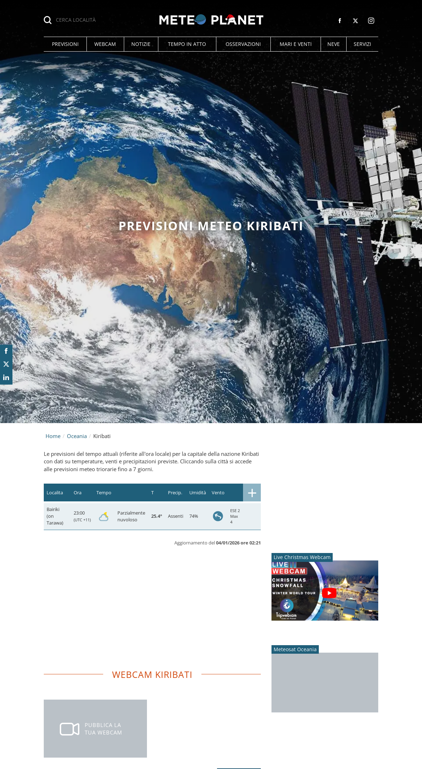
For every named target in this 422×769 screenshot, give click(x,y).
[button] (65, 44)
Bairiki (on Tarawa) (55, 516)
